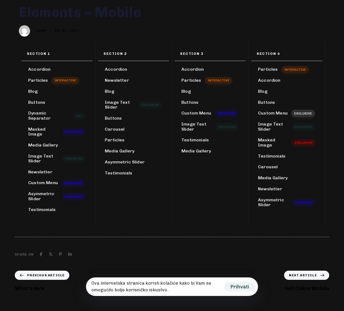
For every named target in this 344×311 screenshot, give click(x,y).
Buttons (36, 102)
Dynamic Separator (57, 115)
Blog (33, 91)
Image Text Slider (57, 158)
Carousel (114, 129)
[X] (51, 254)
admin (40, 30)
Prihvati (239, 287)
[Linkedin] (70, 254)
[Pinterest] (60, 254)
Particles (53, 80)
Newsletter (40, 171)
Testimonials (42, 209)
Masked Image (57, 132)
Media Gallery (43, 145)
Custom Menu (56, 182)
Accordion (39, 69)
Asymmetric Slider (57, 196)
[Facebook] (41, 254)
